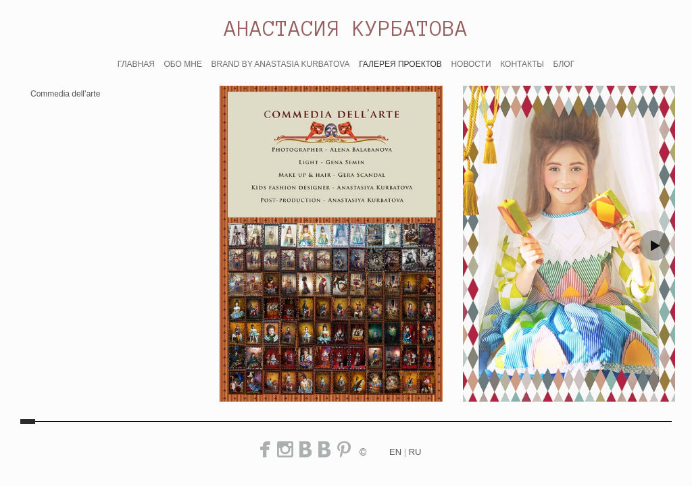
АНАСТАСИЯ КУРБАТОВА (346, 28)
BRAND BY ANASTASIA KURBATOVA (281, 64)
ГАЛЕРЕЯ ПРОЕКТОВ (400, 64)
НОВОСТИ (471, 64)
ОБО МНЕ (182, 64)
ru (415, 452)
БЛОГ (564, 64)
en (395, 452)
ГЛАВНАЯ (136, 64)
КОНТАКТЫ (522, 64)
